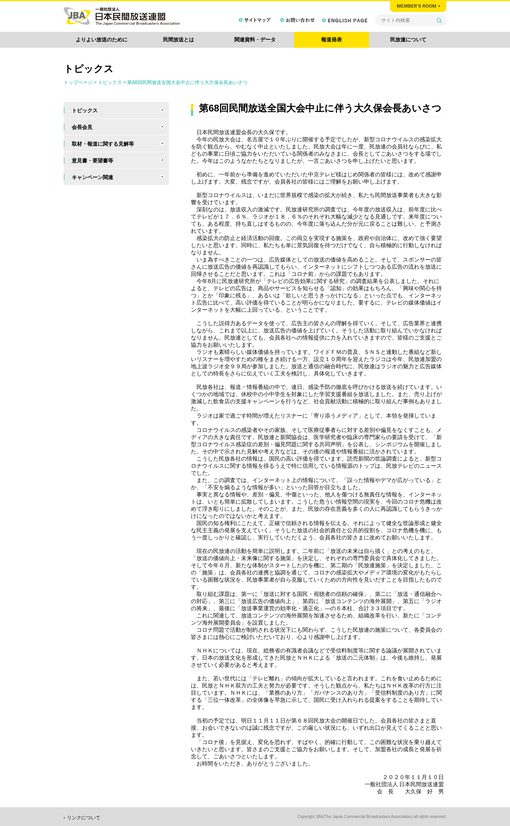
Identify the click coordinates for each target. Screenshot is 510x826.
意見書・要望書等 (92, 161)
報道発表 (331, 40)
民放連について (408, 40)
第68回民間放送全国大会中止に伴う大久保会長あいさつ (187, 82)
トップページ (78, 82)
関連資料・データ (255, 40)
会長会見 (82, 127)
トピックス (110, 82)
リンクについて (83, 817)
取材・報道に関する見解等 (103, 144)
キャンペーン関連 (92, 177)
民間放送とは (178, 40)
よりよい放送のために (102, 40)
